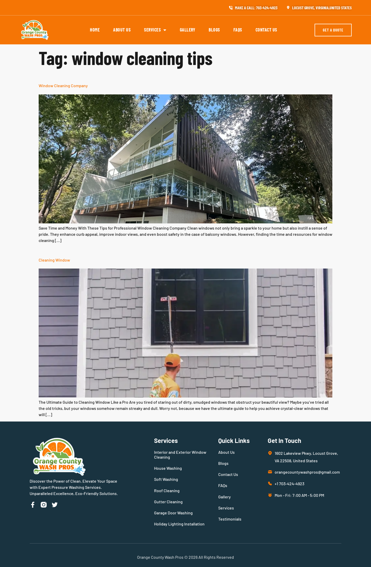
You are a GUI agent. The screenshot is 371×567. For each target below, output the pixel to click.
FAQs (237, 30)
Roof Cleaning (167, 490)
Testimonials (229, 518)
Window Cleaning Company (63, 85)
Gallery (188, 30)
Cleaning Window (54, 259)
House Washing (168, 468)
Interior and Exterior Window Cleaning (180, 454)
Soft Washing (166, 479)
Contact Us (266, 30)
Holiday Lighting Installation (179, 523)
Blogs (214, 30)
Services (155, 30)
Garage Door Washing (173, 512)
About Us (122, 30)
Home (95, 30)
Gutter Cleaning (168, 501)
